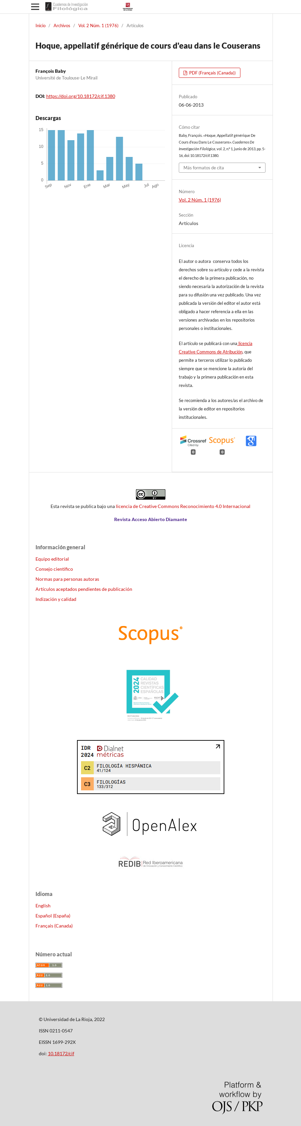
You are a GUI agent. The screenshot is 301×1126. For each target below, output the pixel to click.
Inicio (40, 25)
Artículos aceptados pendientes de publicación (83, 589)
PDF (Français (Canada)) (212, 72)
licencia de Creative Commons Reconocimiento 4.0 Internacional (183, 506)
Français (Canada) (54, 925)
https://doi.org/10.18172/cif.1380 (80, 96)
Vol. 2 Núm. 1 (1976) (98, 25)
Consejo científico (54, 569)
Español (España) (52, 915)
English (43, 905)
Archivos (62, 25)
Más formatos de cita (203, 167)
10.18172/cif (61, 1053)
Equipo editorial (52, 559)
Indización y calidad (55, 599)
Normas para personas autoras (67, 579)
